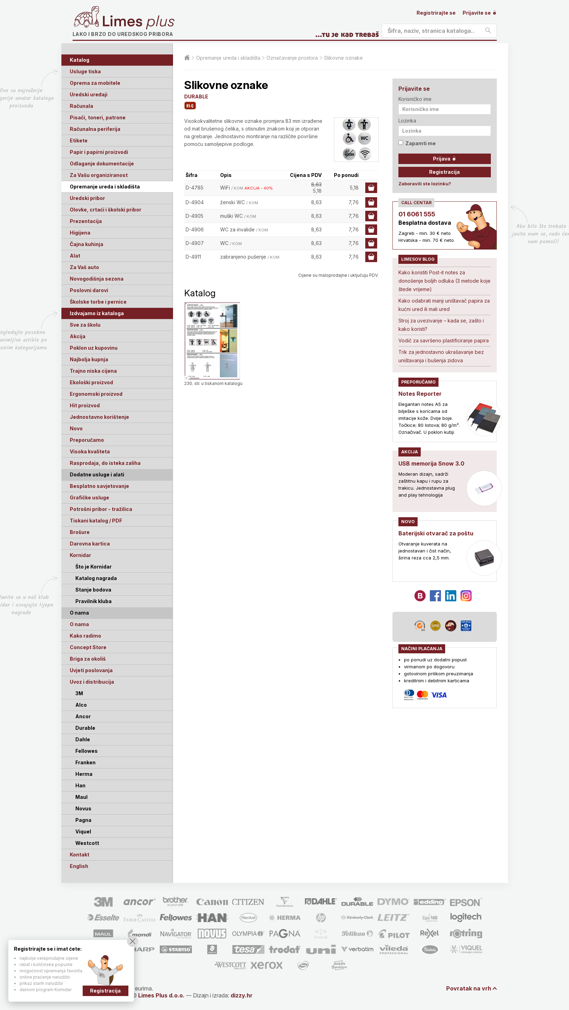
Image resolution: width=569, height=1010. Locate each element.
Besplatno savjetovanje (99, 486)
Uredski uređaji (88, 94)
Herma (83, 774)
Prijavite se (480, 13)
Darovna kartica (90, 544)
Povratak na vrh (468, 988)
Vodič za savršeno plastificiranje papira (443, 340)
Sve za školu (85, 325)
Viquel (83, 831)
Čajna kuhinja (86, 244)
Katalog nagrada (96, 578)
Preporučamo (87, 440)
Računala (81, 106)
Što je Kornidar (93, 567)
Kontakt (79, 854)
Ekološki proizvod (91, 382)
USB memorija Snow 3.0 (431, 463)
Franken (85, 762)
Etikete (79, 140)
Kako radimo (85, 636)
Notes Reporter (420, 393)
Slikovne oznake (343, 58)
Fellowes (86, 751)
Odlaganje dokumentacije (102, 163)
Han (80, 785)
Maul (81, 797)
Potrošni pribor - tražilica (101, 509)
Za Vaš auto (84, 267)
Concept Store (88, 647)
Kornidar (80, 555)
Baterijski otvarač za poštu (435, 533)
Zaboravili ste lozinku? (424, 183)
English (79, 866)
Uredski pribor (87, 198)
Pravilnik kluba (93, 601)
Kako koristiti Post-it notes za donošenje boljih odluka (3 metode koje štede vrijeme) (444, 280)
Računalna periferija (95, 129)
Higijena (80, 233)
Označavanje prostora (292, 58)
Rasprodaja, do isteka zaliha (105, 463)
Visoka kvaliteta (90, 451)
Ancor (83, 716)
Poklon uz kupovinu (94, 348)
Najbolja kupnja (89, 359)
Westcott (87, 843)
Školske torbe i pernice (98, 302)
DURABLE (196, 96)
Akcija (77, 336)
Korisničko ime (415, 99)
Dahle (82, 739)
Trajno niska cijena (93, 371)
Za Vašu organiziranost (99, 175)
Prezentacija (86, 221)
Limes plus (138, 22)
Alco (81, 705)
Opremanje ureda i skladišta (105, 187)
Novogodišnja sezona (96, 279)
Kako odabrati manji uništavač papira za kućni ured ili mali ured (444, 305)
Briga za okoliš (88, 659)
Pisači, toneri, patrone (98, 117)
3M (79, 693)
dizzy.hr (242, 995)
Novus (83, 808)
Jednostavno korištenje (99, 417)
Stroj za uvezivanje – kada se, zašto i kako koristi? (441, 325)
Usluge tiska (85, 71)
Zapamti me (417, 143)
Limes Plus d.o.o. (161, 995)
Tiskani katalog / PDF (96, 520)
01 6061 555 (416, 214)
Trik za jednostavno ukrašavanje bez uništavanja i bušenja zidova (441, 356)
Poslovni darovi (89, 290)
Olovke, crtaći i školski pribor (105, 210)
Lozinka (407, 121)
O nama (79, 624)
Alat (75, 256)
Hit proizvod (85, 405)
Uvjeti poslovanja (91, 670)
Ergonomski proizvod (96, 394)
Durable (85, 728)
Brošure (80, 532)
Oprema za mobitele (95, 83)
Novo (76, 428)
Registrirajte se (436, 13)
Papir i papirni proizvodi (99, 152)
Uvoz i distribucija (92, 682)
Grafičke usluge (89, 497)
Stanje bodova (93, 590)
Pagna (83, 820)
